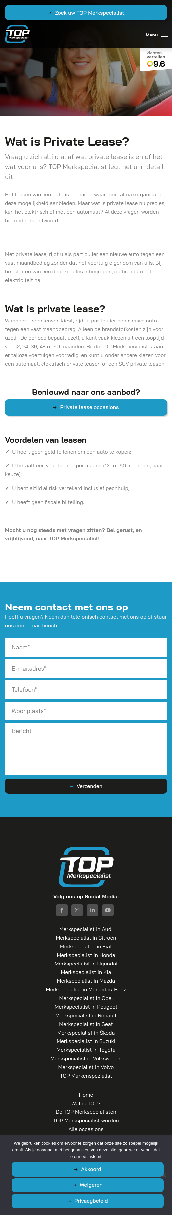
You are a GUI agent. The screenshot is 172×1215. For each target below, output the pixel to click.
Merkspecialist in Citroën (86, 937)
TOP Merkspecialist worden (86, 1120)
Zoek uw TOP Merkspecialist (89, 12)
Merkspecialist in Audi (86, 929)
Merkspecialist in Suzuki (86, 1041)
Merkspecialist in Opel (86, 998)
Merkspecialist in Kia (86, 972)
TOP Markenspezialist (86, 1075)
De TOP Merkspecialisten (86, 1111)
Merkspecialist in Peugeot (86, 1006)
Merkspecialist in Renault (86, 1015)
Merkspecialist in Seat (86, 1024)
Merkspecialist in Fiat (86, 946)
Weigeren (91, 1184)
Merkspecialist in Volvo (86, 1067)
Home (86, 1094)
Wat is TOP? (86, 1103)
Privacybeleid (91, 1200)
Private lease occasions (89, 407)
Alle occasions (86, 1129)
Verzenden (89, 786)
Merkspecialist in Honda (86, 955)
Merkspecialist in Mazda (86, 980)
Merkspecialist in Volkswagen (86, 1058)
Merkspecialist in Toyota (85, 1049)
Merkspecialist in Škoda (86, 1032)
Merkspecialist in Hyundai (86, 963)
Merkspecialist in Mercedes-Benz (86, 989)
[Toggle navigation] (164, 35)
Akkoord (91, 1169)
